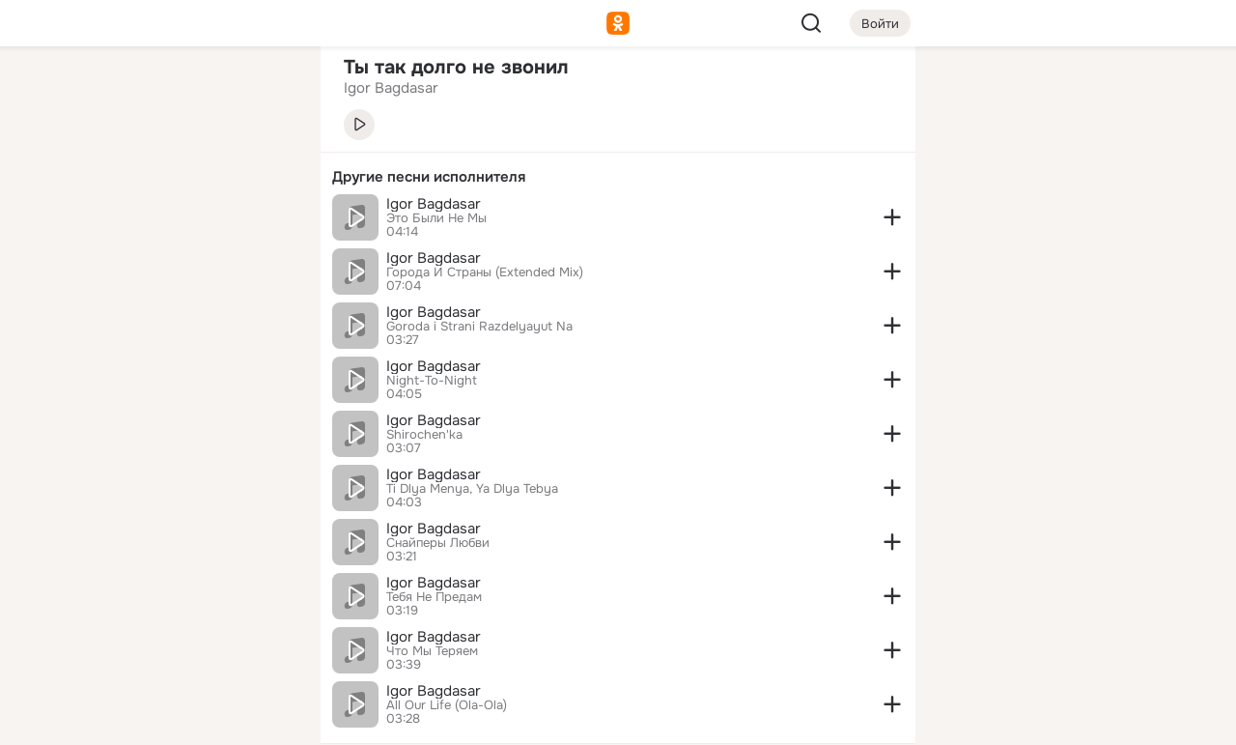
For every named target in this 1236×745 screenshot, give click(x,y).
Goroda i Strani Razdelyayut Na (479, 326)
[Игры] (262, 262)
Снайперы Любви (438, 543)
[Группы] (262, 92)
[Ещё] (177, 595)
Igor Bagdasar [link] (391, 88)
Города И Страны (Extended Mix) (484, 272)
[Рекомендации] (177, 347)
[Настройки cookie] (177, 719)
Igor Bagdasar (433, 204)
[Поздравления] (177, 262)
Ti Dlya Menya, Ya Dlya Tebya (472, 489)
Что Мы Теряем (432, 651)
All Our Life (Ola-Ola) (446, 705)
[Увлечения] (177, 92)
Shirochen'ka (424, 435)
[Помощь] (92, 347)
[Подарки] (92, 262)
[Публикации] (92, 177)
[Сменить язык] (177, 637)
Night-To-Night (431, 380)
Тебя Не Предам (434, 597)
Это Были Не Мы (436, 218)
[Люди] (177, 177)
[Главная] (92, 92)
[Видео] (262, 177)
